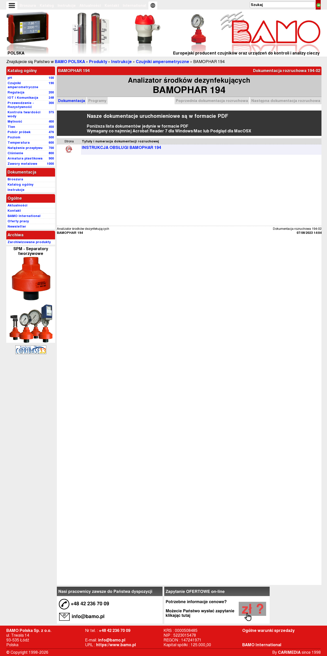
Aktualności (90, 6)
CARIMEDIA (289, 652)
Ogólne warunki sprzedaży (268, 630)
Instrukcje (67, 6)
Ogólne (15, 198)
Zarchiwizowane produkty (29, 242)
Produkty (98, 62)
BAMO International (261, 645)
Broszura (28, 6)
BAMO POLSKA (70, 62)
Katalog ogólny (22, 71)
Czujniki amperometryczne (162, 62)
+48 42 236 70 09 (114, 630)
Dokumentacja (71, 100)
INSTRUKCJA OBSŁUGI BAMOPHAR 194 (121, 147)
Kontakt (112, 6)
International (134, 6)
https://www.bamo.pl (116, 645)
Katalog (47, 6)
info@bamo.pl (111, 640)
